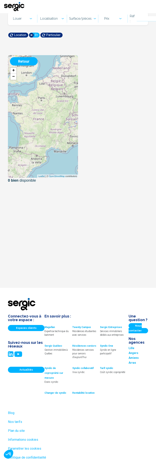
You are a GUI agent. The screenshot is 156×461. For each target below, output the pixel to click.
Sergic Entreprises (111, 327)
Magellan (49, 327)
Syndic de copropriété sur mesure (53, 373)
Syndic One (106, 345)
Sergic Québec (53, 345)
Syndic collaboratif (83, 368)
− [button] (13, 77)
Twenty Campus (81, 327)
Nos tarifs (15, 422)
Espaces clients (26, 328)
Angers (133, 353)
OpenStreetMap (57, 176)
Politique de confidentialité (27, 457)
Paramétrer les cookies (24, 448)
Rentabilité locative (83, 392)
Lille (131, 348)
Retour (23, 61)
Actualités (26, 369)
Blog (11, 413)
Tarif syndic (106, 368)
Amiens (134, 357)
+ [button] (13, 71)
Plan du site (16, 431)
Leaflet (41, 176)
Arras (132, 362)
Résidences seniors (84, 345)
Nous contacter (135, 328)
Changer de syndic (55, 392)
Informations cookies (23, 440)
